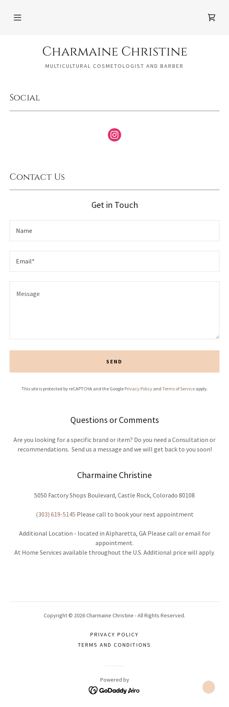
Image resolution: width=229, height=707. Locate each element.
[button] (17, 17)
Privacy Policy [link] (138, 389)
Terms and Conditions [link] (114, 644)
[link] (211, 17)
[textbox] (114, 230)
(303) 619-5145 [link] (56, 514)
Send (114, 361)
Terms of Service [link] (178, 389)
